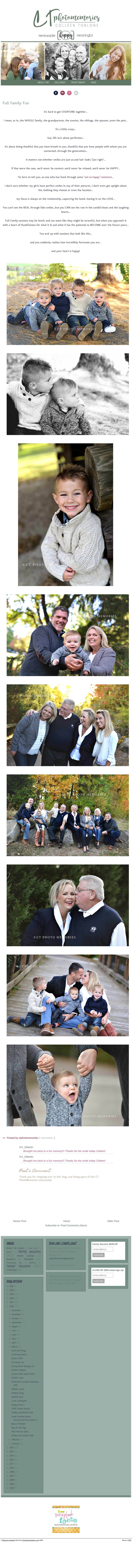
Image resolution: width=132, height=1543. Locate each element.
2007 (12, 1476)
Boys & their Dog (18, 1427)
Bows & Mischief (18, 1424)
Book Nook (33, 1248)
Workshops (12, 1270)
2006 (12, 1480)
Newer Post (19, 1221)
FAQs (93, 82)
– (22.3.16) (40, 1147)
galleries (59, 82)
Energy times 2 (17, 1405)
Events (9, 1252)
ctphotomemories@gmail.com (61, 1258)
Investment (78, 82)
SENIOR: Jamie (17, 1389)
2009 (12, 1472)
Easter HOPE (16, 1358)
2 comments (46, 1137)
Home (66, 1221)
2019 (12, 1294)
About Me (43, 82)
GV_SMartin (26, 1147)
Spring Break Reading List (22, 1366)
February (16, 1439)
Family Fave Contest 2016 (22, 1435)
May (14, 1338)
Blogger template (8, 1540)
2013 (12, 1455)
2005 (12, 1484)
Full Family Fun (16, 103)
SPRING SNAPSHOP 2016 (22, 1412)
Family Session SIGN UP (105, 1244)
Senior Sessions (18, 1266)
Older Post (113, 1221)
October (15, 1318)
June (14, 1334)
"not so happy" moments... (98, 177)
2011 (11, 1464)
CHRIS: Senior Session (20, 1408)
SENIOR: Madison (18, 1370)
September (17, 1322)
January (16, 1443)
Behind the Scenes (15, 1248)
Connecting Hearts (19, 1354)
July (14, 1330)
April (14, 1342)
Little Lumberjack (19, 1401)
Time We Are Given (19, 1431)
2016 (12, 1306)
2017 (12, 1302)
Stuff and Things (18, 1350)
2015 (12, 1447)
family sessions (29, 1251)
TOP (129, 1540)
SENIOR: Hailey (17, 1393)
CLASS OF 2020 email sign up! (108, 1270)
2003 (12, 1488)
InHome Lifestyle (25, 1256)
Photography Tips (14, 1263)
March (15, 1346)
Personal (28, 1259)
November (16, 1314)
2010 (12, 1468)
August (15, 1326)
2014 (12, 1451)
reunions (32, 1263)
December (16, 1310)
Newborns (11, 1259)
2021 (12, 1286)
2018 (12, 1298)
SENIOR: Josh (17, 1397)
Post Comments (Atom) (74, 1225)
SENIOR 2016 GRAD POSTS (23, 1374)
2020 (12, 1290)
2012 (12, 1460)
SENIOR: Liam (17, 1378)
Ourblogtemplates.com (31, 1540)
